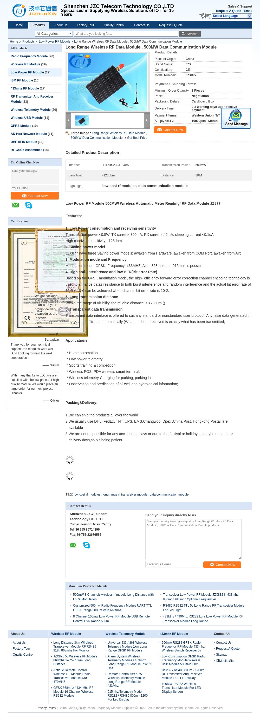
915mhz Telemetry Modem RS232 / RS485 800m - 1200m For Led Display (129, 695)
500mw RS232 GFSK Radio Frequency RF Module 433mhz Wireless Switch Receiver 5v (183, 646)
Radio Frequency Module (29, 56)
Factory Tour (85, 25)
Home (19, 25)
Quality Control (114, 25)
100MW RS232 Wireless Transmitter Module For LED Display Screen (181, 688)
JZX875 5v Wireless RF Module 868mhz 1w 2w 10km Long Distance (75, 660)
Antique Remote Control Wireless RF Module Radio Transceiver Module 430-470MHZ (71, 676)
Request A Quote (228, 11)
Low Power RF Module (54, 41)
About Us (60, 25)
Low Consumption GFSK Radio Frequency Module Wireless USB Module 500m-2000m (183, 660)
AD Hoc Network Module (29, 134)
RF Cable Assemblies (26, 150)
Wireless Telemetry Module (31, 110)
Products (38, 25)
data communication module (169, 494)
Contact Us (142, 25)
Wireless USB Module (27, 118)
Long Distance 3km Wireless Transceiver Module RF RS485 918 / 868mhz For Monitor (74, 646)
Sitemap (222, 654)
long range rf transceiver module (125, 494)
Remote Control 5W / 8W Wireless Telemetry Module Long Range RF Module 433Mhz (126, 680)
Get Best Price (137, 138)
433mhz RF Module (25, 88)
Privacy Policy (46, 708)
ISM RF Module (22, 80)
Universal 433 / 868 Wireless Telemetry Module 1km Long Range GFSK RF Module (127, 646)
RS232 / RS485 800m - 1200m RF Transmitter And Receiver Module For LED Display (183, 674)
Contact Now (35, 196)
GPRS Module (21, 126)
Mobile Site (225, 661)
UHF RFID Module (24, 142)
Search (192, 34)
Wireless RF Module (25, 64)
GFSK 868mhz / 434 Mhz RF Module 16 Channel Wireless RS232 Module (73, 691)
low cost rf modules (87, 494)
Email (248, 11)
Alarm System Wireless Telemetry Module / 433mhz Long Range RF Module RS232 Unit (129, 662)
